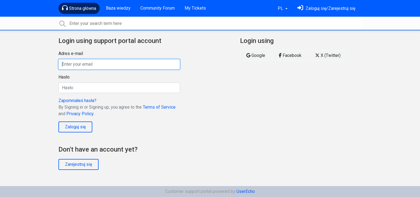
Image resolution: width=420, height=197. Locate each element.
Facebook (290, 55)
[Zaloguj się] (326, 8)
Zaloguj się (75, 126)
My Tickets (195, 8)
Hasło (64, 77)
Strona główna (79, 8)
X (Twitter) (328, 55)
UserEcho (245, 191)
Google (255, 55)
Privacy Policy (79, 113)
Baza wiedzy (118, 8)
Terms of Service (159, 107)
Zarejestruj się (78, 164)
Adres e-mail (70, 53)
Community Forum (157, 8)
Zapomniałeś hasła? (77, 100)
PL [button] (281, 8)
